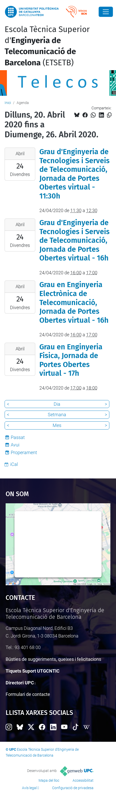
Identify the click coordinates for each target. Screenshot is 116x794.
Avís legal (29, 788)
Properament (24, 452)
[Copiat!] (109, 115)
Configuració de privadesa (73, 788)
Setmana (57, 414)
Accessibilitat (83, 780)
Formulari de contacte (28, 694)
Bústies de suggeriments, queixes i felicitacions (53, 659)
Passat (18, 437)
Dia (57, 404)
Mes (57, 425)
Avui (15, 444)
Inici (8, 103)
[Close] (106, 12)
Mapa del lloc (49, 780)
